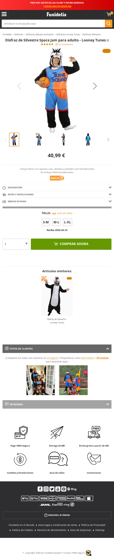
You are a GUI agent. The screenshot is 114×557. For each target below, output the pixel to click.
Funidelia (7, 34)
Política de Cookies (22, 530)
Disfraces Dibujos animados (40, 34)
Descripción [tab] (12, 188)
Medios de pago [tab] (14, 201)
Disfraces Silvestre (92, 34)
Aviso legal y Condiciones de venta (57, 525)
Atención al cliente (57, 515)
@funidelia (87, 358)
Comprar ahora (73, 244)
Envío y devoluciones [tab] (18, 194)
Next (95, 86)
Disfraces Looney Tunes (68, 34)
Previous (19, 86)
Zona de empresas (80, 530)
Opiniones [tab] (14, 404)
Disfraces (18, 34)
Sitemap (100, 530)
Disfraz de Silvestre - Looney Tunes (57, 321)
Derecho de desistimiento (51, 530)
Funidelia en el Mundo (21, 525)
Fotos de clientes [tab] (19, 348)
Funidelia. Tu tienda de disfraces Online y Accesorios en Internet (56, 14)
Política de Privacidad (93, 525)
